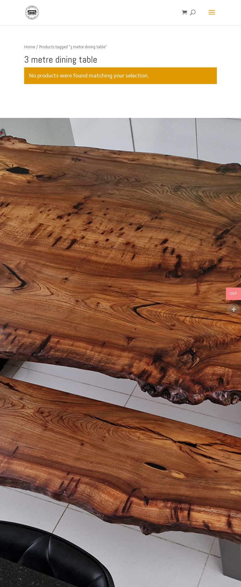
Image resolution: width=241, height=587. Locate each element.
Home (29, 47)
